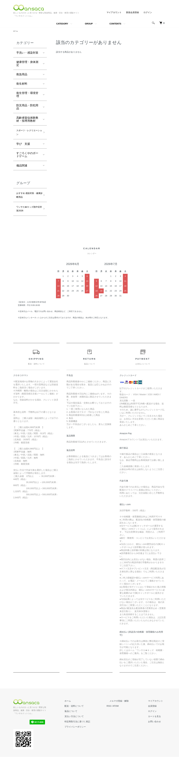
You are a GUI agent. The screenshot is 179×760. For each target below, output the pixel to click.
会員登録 (155, 712)
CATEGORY (62, 23)
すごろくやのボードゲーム (27, 157)
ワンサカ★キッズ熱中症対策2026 (27, 214)
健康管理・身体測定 (27, 64)
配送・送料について (88, 712)
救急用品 (21, 75)
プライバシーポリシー (89, 733)
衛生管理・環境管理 (27, 95)
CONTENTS (115, 23)
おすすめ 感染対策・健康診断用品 (27, 198)
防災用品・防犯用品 (27, 107)
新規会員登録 (132, 12)
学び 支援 (23, 146)
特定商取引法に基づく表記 (91, 728)
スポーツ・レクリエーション (27, 134)
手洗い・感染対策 (27, 53)
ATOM (127, 712)
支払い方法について (88, 722)
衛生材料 (21, 84)
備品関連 (21, 167)
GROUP (89, 23)
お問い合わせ (157, 728)
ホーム (16, 31)
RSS (120, 712)
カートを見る (157, 722)
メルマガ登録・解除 (127, 707)
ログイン (147, 12)
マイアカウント (114, 12)
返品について (85, 717)
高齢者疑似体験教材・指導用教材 (27, 120)
